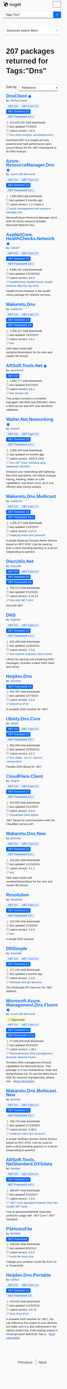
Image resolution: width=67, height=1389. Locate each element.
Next (42, 1362)
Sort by (11, 87)
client (18, 134)
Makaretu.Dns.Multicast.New (31, 1093)
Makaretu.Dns (20, 304)
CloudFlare (16, 815)
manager (11, 212)
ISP (17, 462)
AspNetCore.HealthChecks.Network (30, 237)
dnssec (19, 393)
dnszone (11, 1057)
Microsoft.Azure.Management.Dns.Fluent (32, 1003)
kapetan (15, 619)
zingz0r (15, 780)
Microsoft (29, 174)
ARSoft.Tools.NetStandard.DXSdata (29, 1162)
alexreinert (17, 370)
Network (11, 285)
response (30, 654)
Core (20, 1202)
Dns (12, 462)
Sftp (19, 285)
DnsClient (16, 96)
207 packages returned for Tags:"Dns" (30, 61)
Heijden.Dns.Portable (28, 1275)
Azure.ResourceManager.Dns (30, 163)
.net (25, 757)
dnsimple (16, 953)
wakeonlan (13, 466)
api (29, 982)
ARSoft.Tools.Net (24, 366)
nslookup (33, 462)
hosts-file (15, 1256)
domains (36, 982)
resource (45, 208)
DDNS (35, 815)
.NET (13, 1202)
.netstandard (14, 761)
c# (29, 757)
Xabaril (15, 247)
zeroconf (39, 535)
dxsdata (15, 1168)
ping (43, 462)
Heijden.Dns (19, 676)
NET (24, 600)
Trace (24, 462)
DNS (36, 285)
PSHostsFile (19, 1229)
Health (48, 282)
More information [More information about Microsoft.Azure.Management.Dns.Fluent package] (24, 1081)
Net (55, 1202)
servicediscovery (43, 134)
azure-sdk (17, 174)
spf (26, 393)
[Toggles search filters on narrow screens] (57, 30)
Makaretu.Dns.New (26, 834)
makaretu (16, 309)
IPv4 (19, 703)
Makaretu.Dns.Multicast (31, 496)
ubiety (18, 757)
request (19, 654)
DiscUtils (16, 566)
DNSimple (16, 949)
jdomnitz (16, 838)
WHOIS (25, 466)
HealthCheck (18, 282)
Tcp (30, 285)
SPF (18, 1206)
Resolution (17, 895)
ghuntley (16, 680)
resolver (27, 134)
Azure (25, 1053)
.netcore (37, 757)
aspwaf (15, 428)
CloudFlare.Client (24, 776)
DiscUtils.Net (20, 561)
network (22, 1057)
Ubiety (15, 723)
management (25, 208)
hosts (25, 1256)
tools (25, 1206)
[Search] (57, 14)
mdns (24, 535)
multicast (15, 535)
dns (12, 134)
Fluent (32, 1057)
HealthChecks (35, 282)
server (48, 654)
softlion (15, 1279)
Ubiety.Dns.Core (23, 719)
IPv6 (25, 703)
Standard (29, 1202)
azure (13, 208)
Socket (10, 1206)
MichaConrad (19, 100)
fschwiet (16, 1233)
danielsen (17, 899)
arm (36, 208)
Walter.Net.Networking (29, 419)
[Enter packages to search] (28, 14)
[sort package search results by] (38, 87)
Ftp (25, 285)
